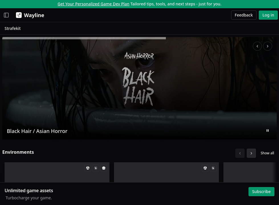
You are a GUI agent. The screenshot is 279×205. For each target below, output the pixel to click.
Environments (18, 152)
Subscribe (261, 191)
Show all (267, 153)
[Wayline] (29, 15)
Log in (268, 15)
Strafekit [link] (13, 28)
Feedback (244, 15)
